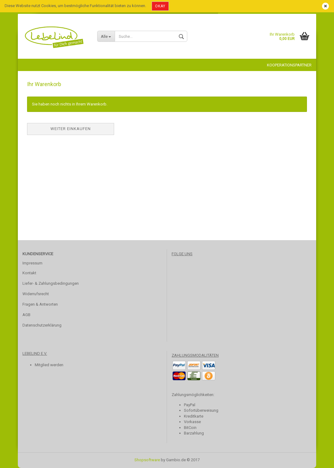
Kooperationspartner (289, 65)
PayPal (189, 405)
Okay (160, 6)
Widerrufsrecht (35, 294)
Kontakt (29, 273)
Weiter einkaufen (70, 128)
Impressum (32, 263)
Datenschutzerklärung (42, 325)
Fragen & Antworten (40, 304)
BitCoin (190, 427)
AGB (26, 314)
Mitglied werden (49, 365)
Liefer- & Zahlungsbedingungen (50, 283)
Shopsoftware (147, 460)
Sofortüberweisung (201, 410)
